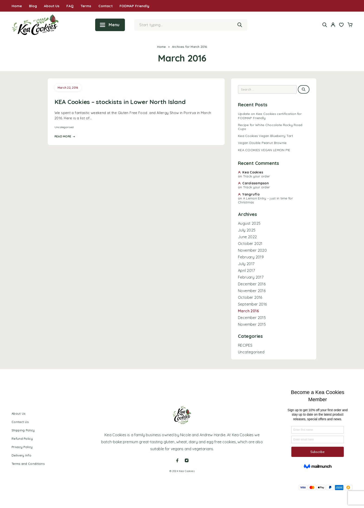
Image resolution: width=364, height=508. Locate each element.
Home (17, 6)
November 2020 (252, 250)
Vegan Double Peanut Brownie (262, 143)
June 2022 (247, 236)
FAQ (69, 6)
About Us (51, 6)
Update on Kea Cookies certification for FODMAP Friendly (270, 116)
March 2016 (248, 311)
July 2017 (246, 263)
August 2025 (249, 223)
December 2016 (252, 284)
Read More (65, 136)
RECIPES (245, 345)
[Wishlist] (341, 25)
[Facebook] (177, 460)
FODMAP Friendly (134, 6)
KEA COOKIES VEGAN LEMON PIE (264, 150)
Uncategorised (64, 127)
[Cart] (350, 25)
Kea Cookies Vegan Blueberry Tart (265, 136)
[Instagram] (186, 460)
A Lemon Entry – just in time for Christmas (265, 200)
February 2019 (251, 257)
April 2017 (246, 270)
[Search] (325, 25)
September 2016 (252, 304)
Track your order (256, 176)
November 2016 (252, 290)
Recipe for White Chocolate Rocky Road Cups (270, 127)
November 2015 (252, 324)
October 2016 (250, 297)
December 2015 (252, 317)
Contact (105, 6)
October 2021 (250, 243)
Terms (86, 6)
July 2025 (247, 230)
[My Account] (333, 25)
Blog (33, 6)
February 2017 (250, 277)
